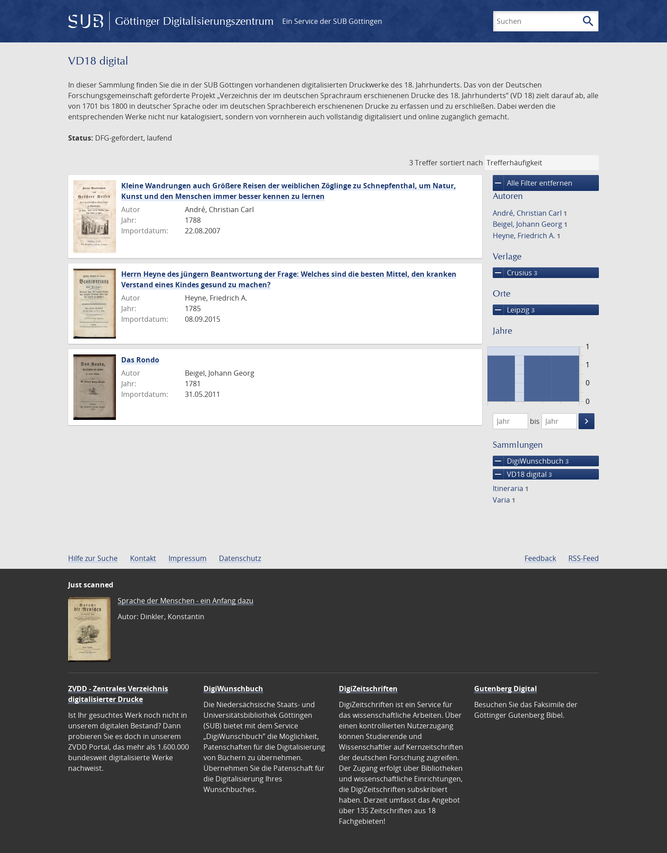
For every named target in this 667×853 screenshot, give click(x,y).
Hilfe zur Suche (93, 558)
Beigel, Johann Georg (530, 224)
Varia (504, 500)
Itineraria (511, 488)
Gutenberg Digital (505, 688)
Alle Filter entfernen (532, 183)
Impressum (188, 558)
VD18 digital (522, 474)
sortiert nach (461, 163)
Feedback (540, 558)
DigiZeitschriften (368, 688)
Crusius (515, 272)
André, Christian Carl (530, 213)
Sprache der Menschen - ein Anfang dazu (185, 600)
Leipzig (514, 310)
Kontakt (143, 558)
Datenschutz (240, 558)
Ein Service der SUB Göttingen (332, 21)
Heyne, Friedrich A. (526, 235)
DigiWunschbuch (531, 461)
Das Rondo (140, 360)
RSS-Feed (583, 558)
